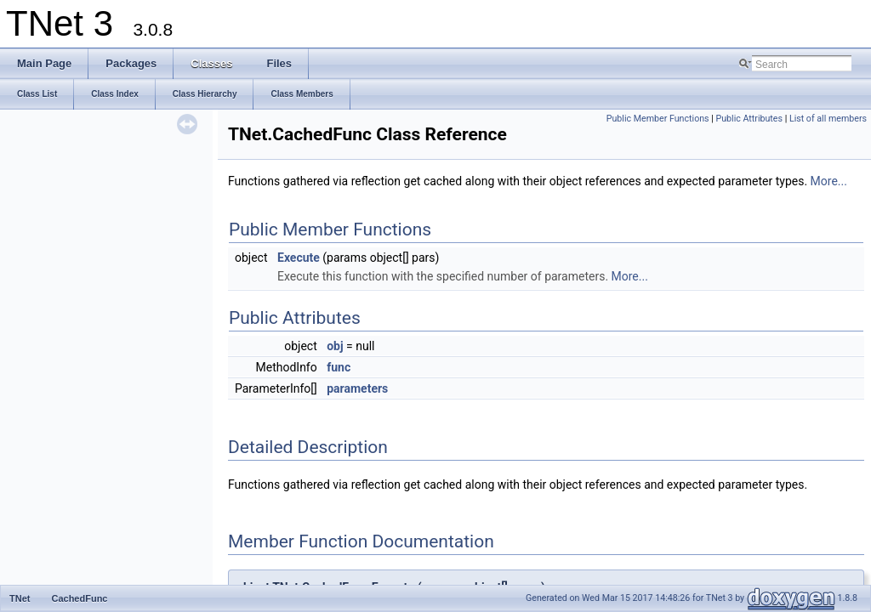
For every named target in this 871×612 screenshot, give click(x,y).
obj (335, 346)
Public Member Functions (657, 118)
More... (829, 181)
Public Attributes (749, 118)
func (338, 367)
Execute (298, 257)
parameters (357, 388)
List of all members (828, 118)
